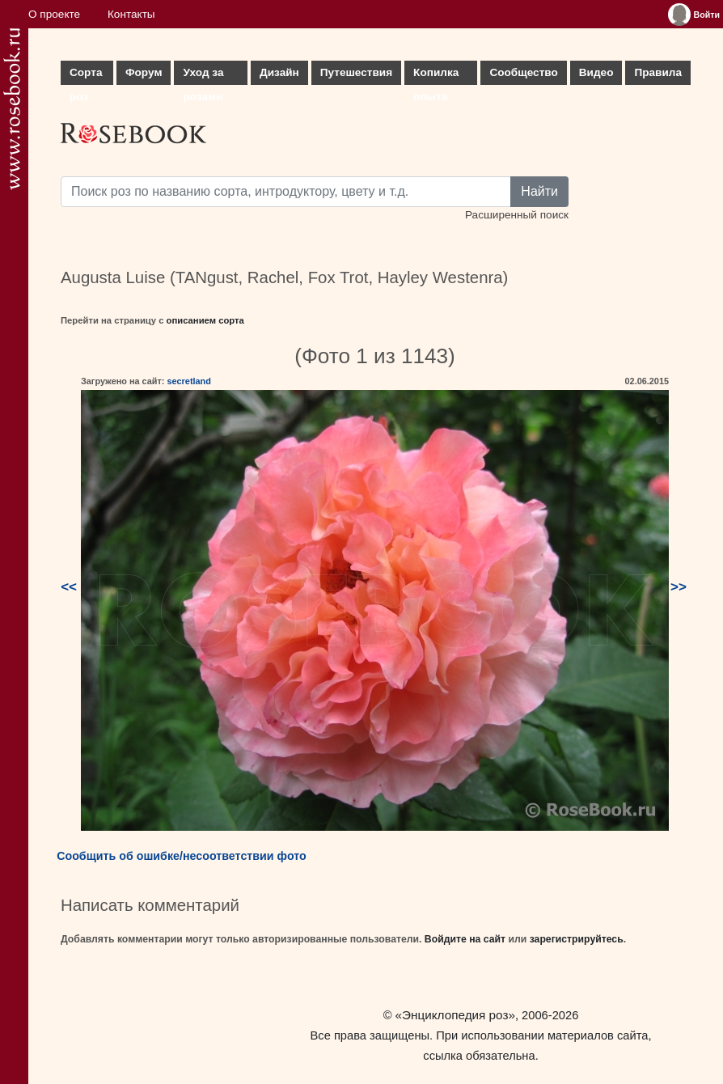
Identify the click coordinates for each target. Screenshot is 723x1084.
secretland (188, 381)
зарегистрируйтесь (577, 939)
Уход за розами (203, 75)
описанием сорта (205, 320)
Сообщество (523, 72)
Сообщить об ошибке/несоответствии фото (182, 855)
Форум (143, 72)
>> (678, 587)
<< (69, 587)
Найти (539, 191)
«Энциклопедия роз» (455, 1015)
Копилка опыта (436, 75)
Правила (658, 72)
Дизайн (279, 72)
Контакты (131, 14)
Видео (596, 72)
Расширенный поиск (517, 215)
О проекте (54, 14)
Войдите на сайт (465, 939)
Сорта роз (86, 75)
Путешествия (356, 72)
